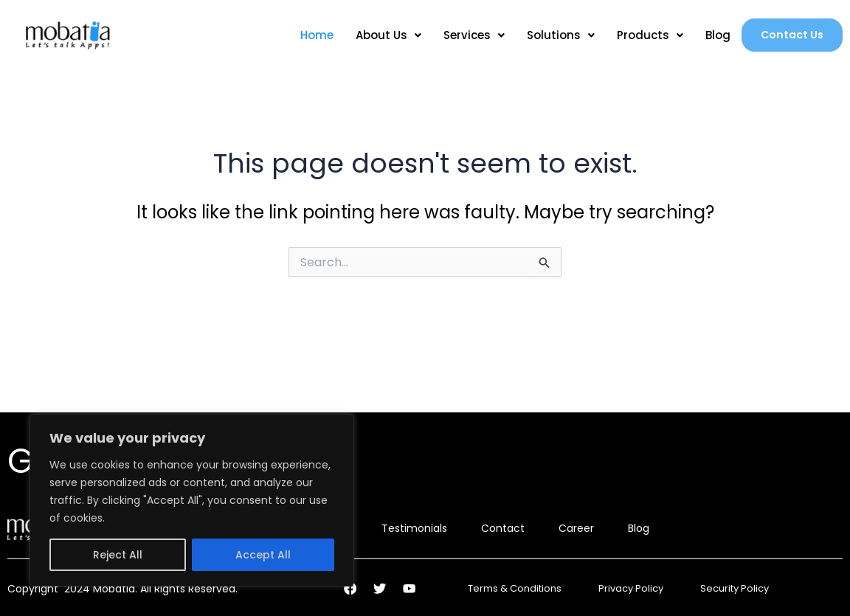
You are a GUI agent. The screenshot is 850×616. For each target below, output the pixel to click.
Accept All (263, 554)
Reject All (117, 554)
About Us (383, 35)
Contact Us (789, 35)
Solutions (556, 35)
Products (645, 35)
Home (311, 35)
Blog (712, 35)
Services (469, 35)
